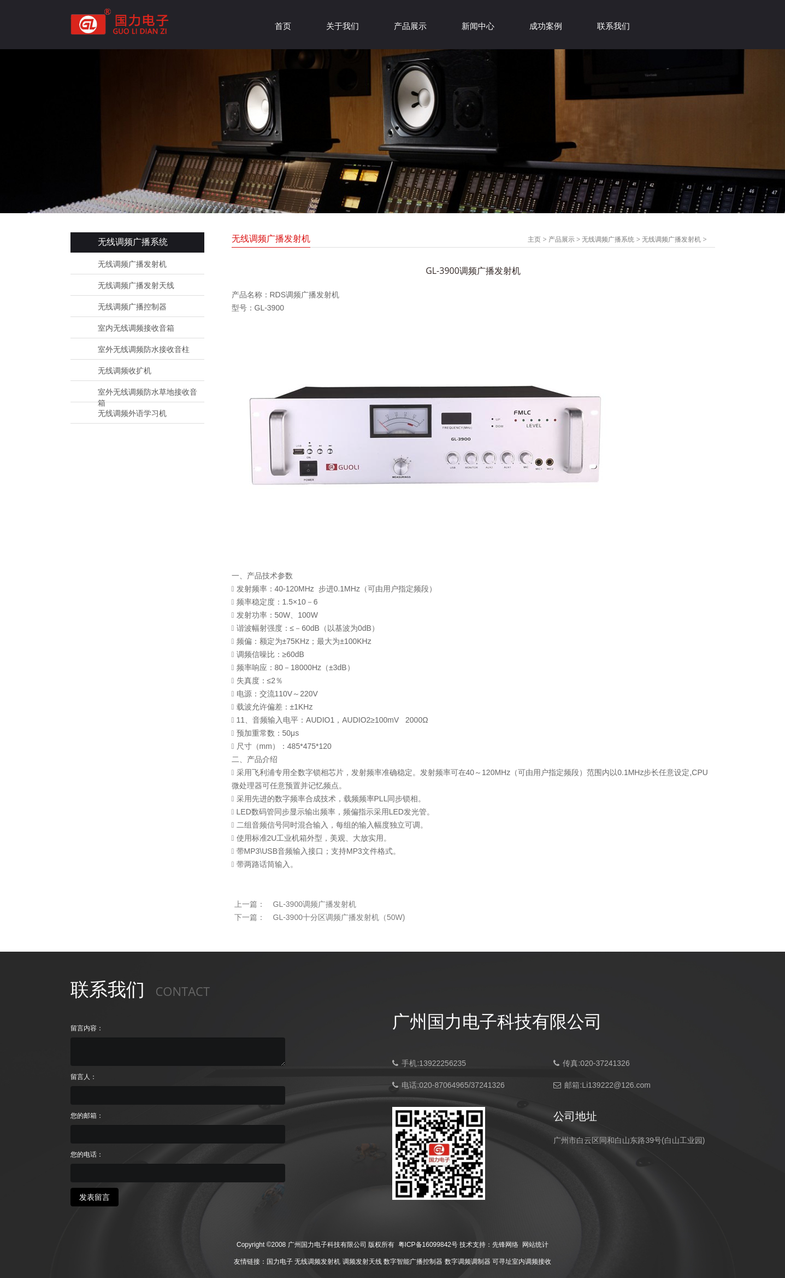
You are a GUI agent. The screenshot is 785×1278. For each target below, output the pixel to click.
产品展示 (410, 26)
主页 (534, 239)
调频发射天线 (362, 1261)
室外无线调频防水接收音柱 (144, 349)
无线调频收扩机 (124, 370)
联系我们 (613, 26)
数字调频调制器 (468, 1261)
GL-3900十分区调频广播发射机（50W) (339, 917)
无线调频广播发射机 (132, 264)
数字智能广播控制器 (412, 1261)
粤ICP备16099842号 (428, 1244)
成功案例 (545, 26)
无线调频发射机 (317, 1261)
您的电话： (86, 1154)
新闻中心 (478, 26)
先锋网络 (505, 1244)
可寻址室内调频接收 (521, 1261)
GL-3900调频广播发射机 (314, 904)
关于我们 (342, 26)
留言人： (83, 1077)
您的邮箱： (86, 1115)
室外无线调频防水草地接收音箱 (147, 393)
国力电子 (280, 1261)
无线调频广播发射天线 (136, 285)
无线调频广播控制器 (132, 306)
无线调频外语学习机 (132, 413)
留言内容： (86, 1028)
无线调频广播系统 (608, 239)
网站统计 (535, 1244)
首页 (283, 26)
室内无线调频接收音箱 (136, 328)
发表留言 (94, 1197)
